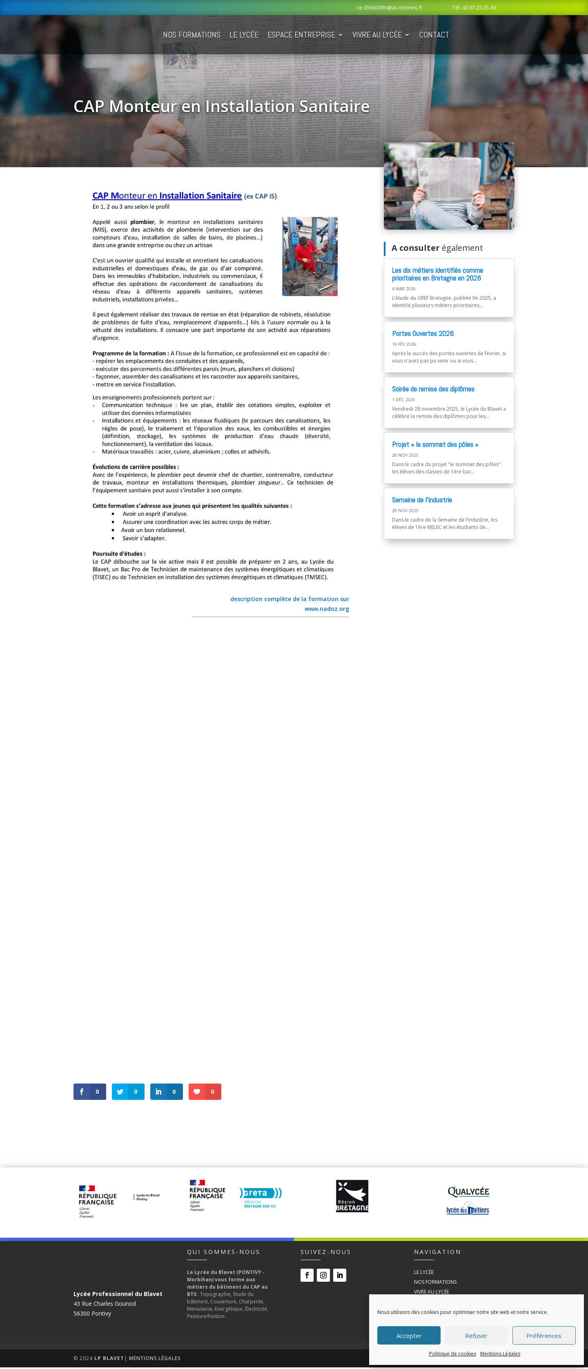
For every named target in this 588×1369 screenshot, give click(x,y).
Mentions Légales (500, 1353)
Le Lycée (290, 35)
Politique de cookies (452, 1353)
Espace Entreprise (348, 35)
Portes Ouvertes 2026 (423, 335)
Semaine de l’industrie (422, 501)
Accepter (409, 1335)
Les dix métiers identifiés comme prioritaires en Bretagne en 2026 (437, 275)
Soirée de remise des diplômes (433, 390)
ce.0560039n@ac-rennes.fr (390, 7)
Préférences (543, 1335)
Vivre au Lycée (423, 35)
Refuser (476, 1335)
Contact (481, 35)
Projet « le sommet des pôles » (435, 446)
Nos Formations (238, 35)
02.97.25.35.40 (479, 7)
